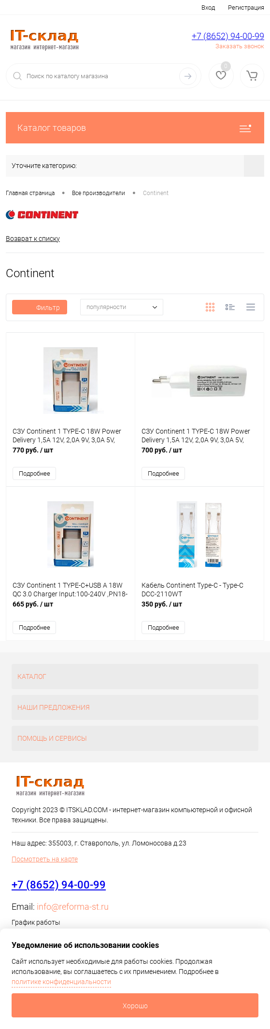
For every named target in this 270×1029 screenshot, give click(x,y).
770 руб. (70, 455)
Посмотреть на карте (45, 859)
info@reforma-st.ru (73, 907)
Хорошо (135, 1006)
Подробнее (34, 473)
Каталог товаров (135, 127)
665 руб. (70, 609)
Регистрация (246, 7)
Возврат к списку (33, 238)
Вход (208, 7)
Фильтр (39, 307)
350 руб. (199, 609)
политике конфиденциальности (61, 982)
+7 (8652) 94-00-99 (228, 36)
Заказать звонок (239, 46)
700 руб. (199, 455)
